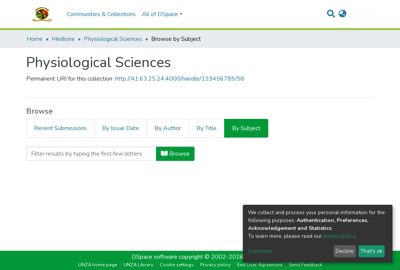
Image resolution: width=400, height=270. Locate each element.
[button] (342, 14)
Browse (175, 154)
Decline (345, 251)
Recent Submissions (60, 128)
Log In (359, 14)
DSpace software (154, 257)
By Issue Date (120, 128)
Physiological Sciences (113, 39)
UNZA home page (97, 264)
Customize (260, 251)
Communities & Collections (101, 14)
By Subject (246, 128)
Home (35, 39)
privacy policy (339, 236)
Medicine (63, 39)
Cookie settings (177, 264)
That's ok (371, 251)
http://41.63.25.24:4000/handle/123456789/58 (179, 79)
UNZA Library (138, 264)
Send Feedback (305, 264)
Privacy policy (215, 264)
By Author (168, 128)
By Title (206, 128)
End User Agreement (260, 264)
